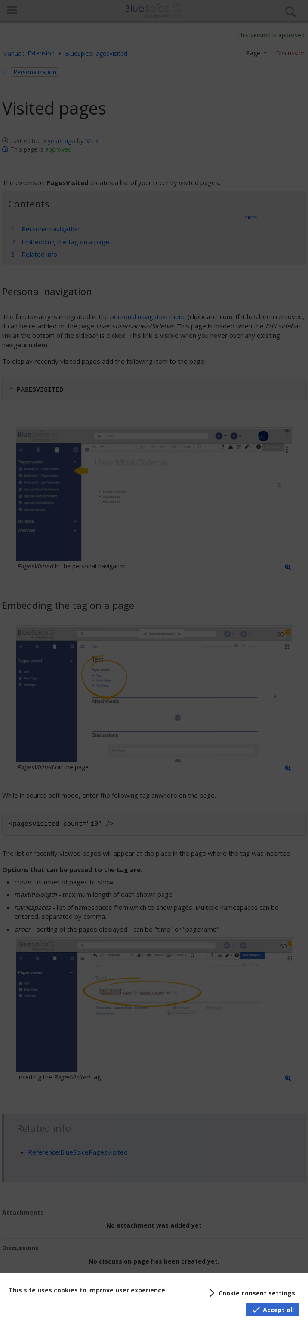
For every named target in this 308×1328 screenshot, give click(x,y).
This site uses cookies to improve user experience (87, 1290)
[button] (250, 1293)
